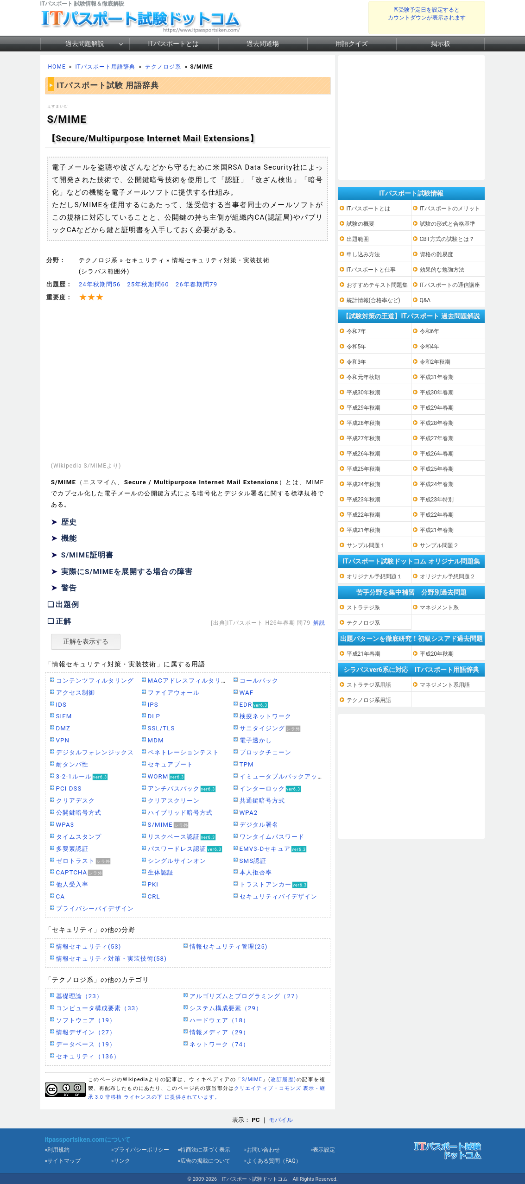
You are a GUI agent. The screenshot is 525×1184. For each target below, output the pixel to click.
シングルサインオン (177, 860)
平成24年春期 (437, 484)
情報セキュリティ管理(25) (229, 946)
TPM (247, 764)
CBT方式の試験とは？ (447, 239)
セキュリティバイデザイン (279, 896)
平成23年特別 (437, 499)
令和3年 (357, 362)
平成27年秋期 (364, 438)
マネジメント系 (439, 607)
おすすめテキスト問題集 (377, 285)
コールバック (259, 680)
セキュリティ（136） (88, 1056)
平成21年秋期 (364, 530)
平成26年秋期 (364, 453)
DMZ (63, 728)
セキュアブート (170, 764)
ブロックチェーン (266, 752)
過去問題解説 (84, 43)
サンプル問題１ (366, 545)
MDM (156, 740)
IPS (153, 704)
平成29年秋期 (364, 408)
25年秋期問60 (148, 284)
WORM (158, 776)
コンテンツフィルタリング (95, 680)
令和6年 (430, 331)
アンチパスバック (174, 788)
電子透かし (256, 740)
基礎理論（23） (79, 996)
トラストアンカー (266, 884)
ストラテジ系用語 (369, 685)
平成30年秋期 (364, 392)
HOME (57, 66)
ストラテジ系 (363, 607)
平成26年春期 (437, 453)
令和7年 (357, 331)
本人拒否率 (256, 872)
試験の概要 (360, 224)
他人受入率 (72, 884)
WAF (247, 692)
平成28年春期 (437, 423)
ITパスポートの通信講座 (450, 285)
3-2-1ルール (74, 776)
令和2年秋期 (435, 362)
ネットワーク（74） (220, 1044)
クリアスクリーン (174, 800)
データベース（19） (86, 1044)
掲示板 (440, 43)
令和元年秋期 (363, 377)
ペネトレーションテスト (184, 752)
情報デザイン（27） (86, 1032)
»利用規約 (57, 1149)
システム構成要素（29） (226, 1008)
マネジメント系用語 (445, 685)
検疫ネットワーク (266, 716)
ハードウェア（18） (220, 1020)
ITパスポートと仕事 (371, 269)
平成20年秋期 (437, 654)
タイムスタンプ (78, 836)
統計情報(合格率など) (373, 300)
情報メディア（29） (220, 1032)
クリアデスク (75, 800)
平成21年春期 (437, 530)
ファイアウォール (174, 692)
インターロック (262, 788)
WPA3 (65, 824)
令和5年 (357, 346)
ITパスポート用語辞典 (105, 66)
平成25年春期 (437, 469)
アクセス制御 (75, 692)
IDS (61, 704)
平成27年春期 (437, 438)
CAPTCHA (72, 872)
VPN (63, 740)
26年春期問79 (196, 284)
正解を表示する (85, 641)
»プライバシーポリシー (140, 1149)
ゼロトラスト (75, 860)
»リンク (121, 1161)
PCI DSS (69, 788)
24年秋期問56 (99, 284)
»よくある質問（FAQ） (272, 1161)
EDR (246, 704)
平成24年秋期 (364, 484)
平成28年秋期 (364, 423)
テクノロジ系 (163, 66)
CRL (154, 896)
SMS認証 (253, 860)
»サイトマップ (63, 1161)
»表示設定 (322, 1149)
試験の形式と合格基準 (447, 224)
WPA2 (249, 812)
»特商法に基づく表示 (203, 1149)
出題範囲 (358, 239)
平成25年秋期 (364, 469)
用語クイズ (351, 43)
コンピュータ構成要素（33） (99, 1008)
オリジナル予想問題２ (447, 576)
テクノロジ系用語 (369, 700)
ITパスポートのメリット (450, 208)
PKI (153, 884)
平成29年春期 (437, 408)
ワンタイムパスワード (272, 836)
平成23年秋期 (364, 499)
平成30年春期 (437, 392)
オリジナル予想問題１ (374, 576)
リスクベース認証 (174, 836)
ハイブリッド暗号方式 (180, 812)
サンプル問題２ (439, 545)
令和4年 (430, 346)
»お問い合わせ (262, 1149)
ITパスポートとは (173, 43)
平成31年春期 (437, 377)
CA (60, 896)
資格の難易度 (436, 254)
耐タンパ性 (72, 764)
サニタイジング (262, 728)
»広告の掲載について (203, 1161)
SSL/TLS (161, 728)
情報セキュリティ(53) (88, 946)
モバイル (281, 1119)
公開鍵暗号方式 (78, 812)
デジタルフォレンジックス (95, 752)
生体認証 (161, 872)
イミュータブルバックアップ (282, 776)
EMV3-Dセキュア (265, 848)
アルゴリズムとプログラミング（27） (246, 996)
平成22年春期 (437, 515)
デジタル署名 (259, 824)
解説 (319, 623)
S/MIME (160, 824)
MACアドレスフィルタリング (191, 680)
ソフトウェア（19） (86, 1020)
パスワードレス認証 (177, 848)
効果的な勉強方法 (442, 269)
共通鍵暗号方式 (262, 800)
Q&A (425, 300)
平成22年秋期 (364, 515)
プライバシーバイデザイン (95, 908)
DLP (154, 716)
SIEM (64, 716)
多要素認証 (72, 848)
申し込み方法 (363, 254)
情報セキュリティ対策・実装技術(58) (111, 958)
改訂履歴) (284, 1079)
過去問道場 (263, 43)
